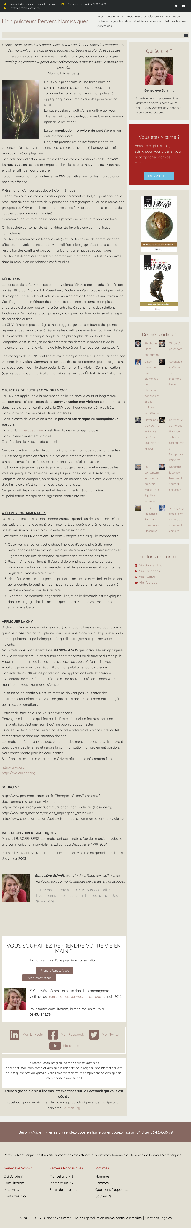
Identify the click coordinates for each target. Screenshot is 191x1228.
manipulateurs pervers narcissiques (75, 996)
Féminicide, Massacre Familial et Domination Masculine (152, 519)
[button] (186, 35)
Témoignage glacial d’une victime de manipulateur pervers (177, 519)
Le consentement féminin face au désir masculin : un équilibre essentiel (154, 484)
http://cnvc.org (13, 767)
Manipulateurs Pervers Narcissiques (45, 21)
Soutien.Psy (71, 1108)
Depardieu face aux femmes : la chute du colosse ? (176, 478)
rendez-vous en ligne (82, 1132)
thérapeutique (32, 430)
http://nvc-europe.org (18, 773)
